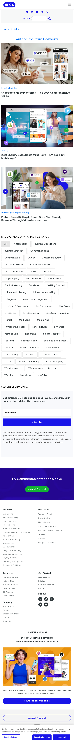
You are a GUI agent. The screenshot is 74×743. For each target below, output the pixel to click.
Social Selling (11, 355)
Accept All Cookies (42, 737)
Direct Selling (44, 518)
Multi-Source (8, 543)
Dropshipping (11, 279)
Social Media (53, 348)
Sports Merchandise (47, 526)
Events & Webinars (11, 577)
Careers (6, 617)
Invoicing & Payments (16, 306)
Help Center (8, 596)
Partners (6, 610)
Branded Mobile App (12, 528)
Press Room (8, 606)
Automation (20, 244)
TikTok (8, 362)
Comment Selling (39, 251)
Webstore (25, 375)
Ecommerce (54, 279)
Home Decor (44, 522)
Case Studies (9, 588)
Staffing (30, 355)
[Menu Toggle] (69, 5)
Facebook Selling (10, 517)
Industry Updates (9, 88)
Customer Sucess (13, 272)
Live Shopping (31, 313)
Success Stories (49, 355)
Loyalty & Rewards (11, 558)
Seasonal (9, 341)
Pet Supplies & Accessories (50, 530)
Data (33, 272)
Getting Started (56, 286)
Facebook (34, 286)
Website (8, 375)
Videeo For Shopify (11, 539)
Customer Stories (13, 265)
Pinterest (59, 327)
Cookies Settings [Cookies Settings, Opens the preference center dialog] (11, 737)
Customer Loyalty (51, 258)
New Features (39, 327)
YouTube (42, 375)
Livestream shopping (57, 313)
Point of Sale (11, 334)
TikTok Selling (9, 525)
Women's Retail (45, 514)
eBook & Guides (10, 585)
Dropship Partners (11, 614)
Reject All (61, 737)
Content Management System (16, 532)
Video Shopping (54, 362)
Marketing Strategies (11, 213)
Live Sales (64, 306)
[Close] (70, 729)
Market (8, 320)
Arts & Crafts (44, 538)
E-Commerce (33, 279)
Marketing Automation (12, 554)
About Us (7, 621)
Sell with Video (29, 341)
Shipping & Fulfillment (56, 341)
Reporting (30, 334)
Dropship (47, 272)
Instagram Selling (10, 521)
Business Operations (45, 244)
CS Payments (9, 547)
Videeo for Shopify (29, 362)
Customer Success (40, 265)
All (5, 244)
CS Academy (8, 592)
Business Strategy (13, 251)
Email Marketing (13, 286)
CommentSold (12, 258)
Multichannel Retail (14, 327)
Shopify (4, 150)
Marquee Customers (47, 542)
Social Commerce (29, 348)
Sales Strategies (52, 334)
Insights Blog (8, 581)
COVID (31, 258)
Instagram (10, 299)
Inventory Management (36, 299)
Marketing (24, 320)
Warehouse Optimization (42, 368)
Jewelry (41, 534)
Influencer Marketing (44, 292)
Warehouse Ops (12, 368)
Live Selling (10, 313)
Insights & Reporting (12, 550)
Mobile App (43, 320)
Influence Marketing (15, 292)
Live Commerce (43, 306)
